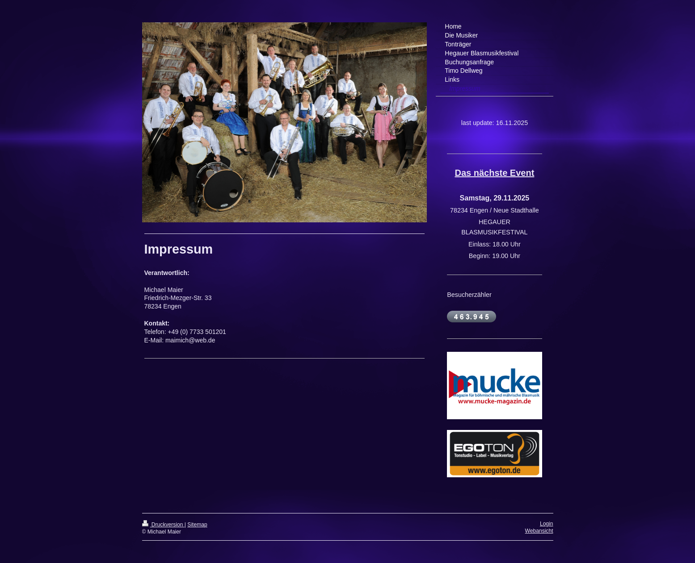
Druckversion (163, 524)
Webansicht (539, 531)
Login (546, 524)
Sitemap (197, 524)
